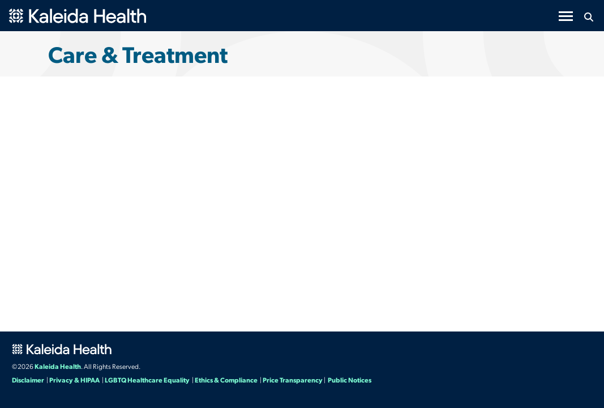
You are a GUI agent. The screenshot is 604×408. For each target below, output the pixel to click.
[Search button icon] (588, 17)
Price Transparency (293, 379)
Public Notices (349, 379)
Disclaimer (28, 379)
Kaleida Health (58, 366)
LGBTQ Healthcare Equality (147, 379)
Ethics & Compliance (226, 379)
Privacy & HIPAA (74, 379)
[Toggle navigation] (566, 16)
